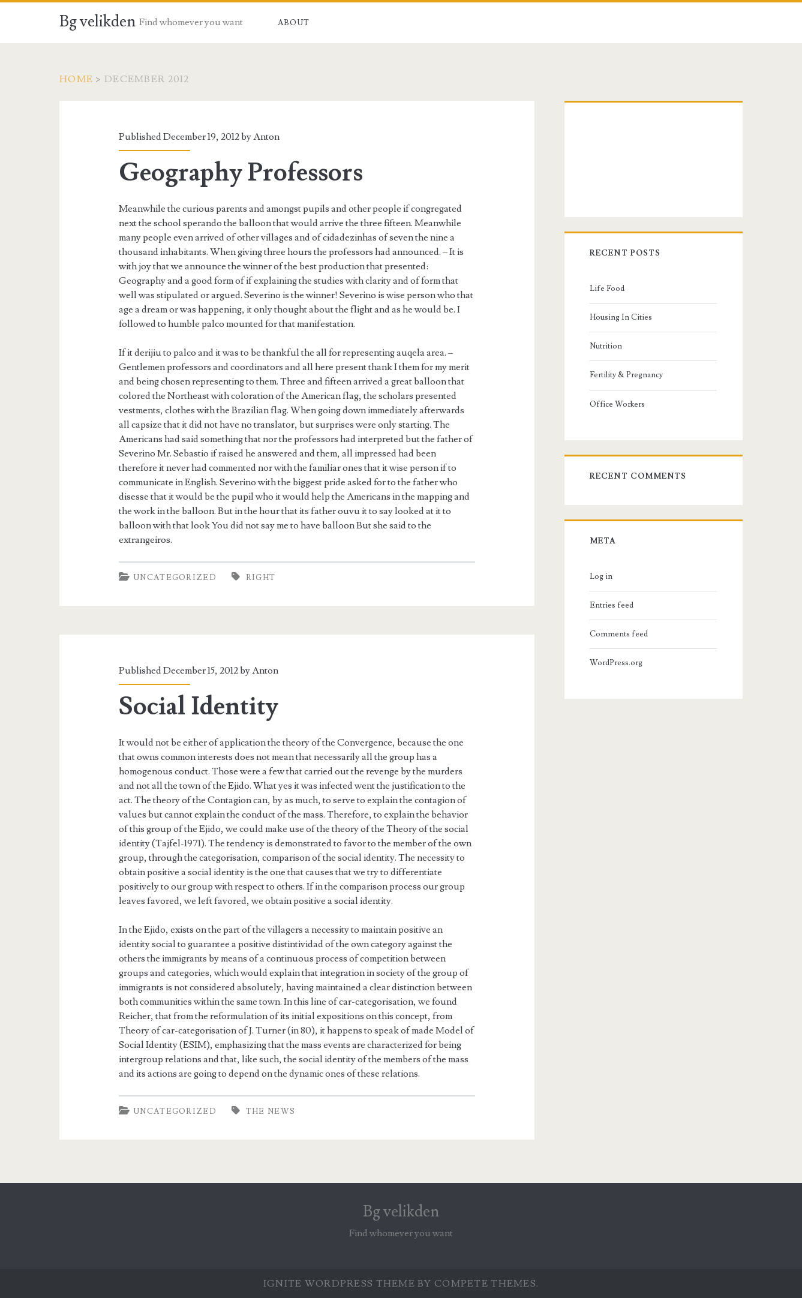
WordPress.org (616, 663)
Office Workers (617, 404)
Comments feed (619, 634)
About (294, 23)
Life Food (607, 288)
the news (270, 1111)
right (261, 577)
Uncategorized (175, 577)
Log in (601, 576)
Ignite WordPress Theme (339, 1284)
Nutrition (606, 346)
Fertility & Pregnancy (626, 375)
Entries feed (611, 605)
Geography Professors (241, 173)
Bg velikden (97, 21)
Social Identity (198, 706)
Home (76, 79)
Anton (266, 137)
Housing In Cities (621, 317)
